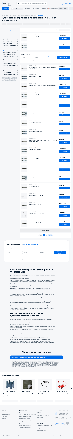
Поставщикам (5, 421)
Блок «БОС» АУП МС (42, 393)
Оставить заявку (63, 8)
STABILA (9, 23)
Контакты (44, 8)
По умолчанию (24, 29)
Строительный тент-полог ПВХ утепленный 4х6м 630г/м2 (27, 394)
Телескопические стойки (24, 427)
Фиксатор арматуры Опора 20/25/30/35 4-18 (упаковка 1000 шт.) (9, 395)
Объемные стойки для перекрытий (27, 420)
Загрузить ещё (45, 230)
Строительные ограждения (25, 425)
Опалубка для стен (23, 421)
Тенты (4, 23)
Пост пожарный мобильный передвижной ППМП (62, 394)
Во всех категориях (7, 33)
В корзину (64, 38)
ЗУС (20, 23)
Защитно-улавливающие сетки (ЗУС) (27, 414)
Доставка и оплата (6, 414)
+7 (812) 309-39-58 (41, 419)
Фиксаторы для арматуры (25, 429)
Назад (40, 235)
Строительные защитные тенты (26, 423)
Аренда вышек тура (52, 8)
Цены (3, 420)
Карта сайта (54, 436)
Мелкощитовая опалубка (25, 416)
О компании (4, 416)
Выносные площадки (55, 23)
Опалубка (38, 23)
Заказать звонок (60, 423)
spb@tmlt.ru (67, 3)
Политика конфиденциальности (65, 436)
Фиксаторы (45, 23)
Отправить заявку (63, 57)
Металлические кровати (28, 23)
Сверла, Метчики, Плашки (8, 36)
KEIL (15, 23)
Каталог (5, 8)
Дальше (50, 235)
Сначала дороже (38, 29)
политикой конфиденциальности (44, 259)
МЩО (63, 23)
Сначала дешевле (31, 29)
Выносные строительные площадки (27, 412)
